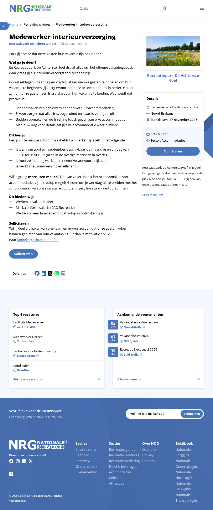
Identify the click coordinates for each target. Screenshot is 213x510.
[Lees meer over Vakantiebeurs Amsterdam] (154, 325)
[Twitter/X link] (30, 461)
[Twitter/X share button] (50, 273)
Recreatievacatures (37, 24)
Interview (83, 461)
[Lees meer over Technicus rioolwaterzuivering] (56, 353)
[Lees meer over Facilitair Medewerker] (56, 324)
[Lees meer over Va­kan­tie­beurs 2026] (154, 338)
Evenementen (86, 472)
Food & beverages (123, 466)
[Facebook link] (11, 461)
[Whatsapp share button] (56, 273)
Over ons (149, 449)
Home (13, 24)
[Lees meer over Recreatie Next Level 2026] (154, 352)
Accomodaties (120, 472)
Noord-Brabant (162, 113)
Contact (148, 461)
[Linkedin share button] (44, 273)
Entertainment (87, 449)
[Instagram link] (18, 461)
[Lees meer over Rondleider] (56, 368)
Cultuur (115, 477)
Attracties (116, 483)
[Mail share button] (63, 273)
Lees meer (149, 195)
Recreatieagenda (122, 449)
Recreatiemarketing (124, 461)
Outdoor (82, 455)
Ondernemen (86, 466)
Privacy (148, 455)
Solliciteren (23, 254)
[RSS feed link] (11, 474)
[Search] (165, 8)
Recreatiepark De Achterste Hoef (32, 44)
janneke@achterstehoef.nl (37, 240)
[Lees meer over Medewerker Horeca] (56, 339)
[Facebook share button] (37, 273)
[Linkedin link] (24, 461)
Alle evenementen (130, 379)
